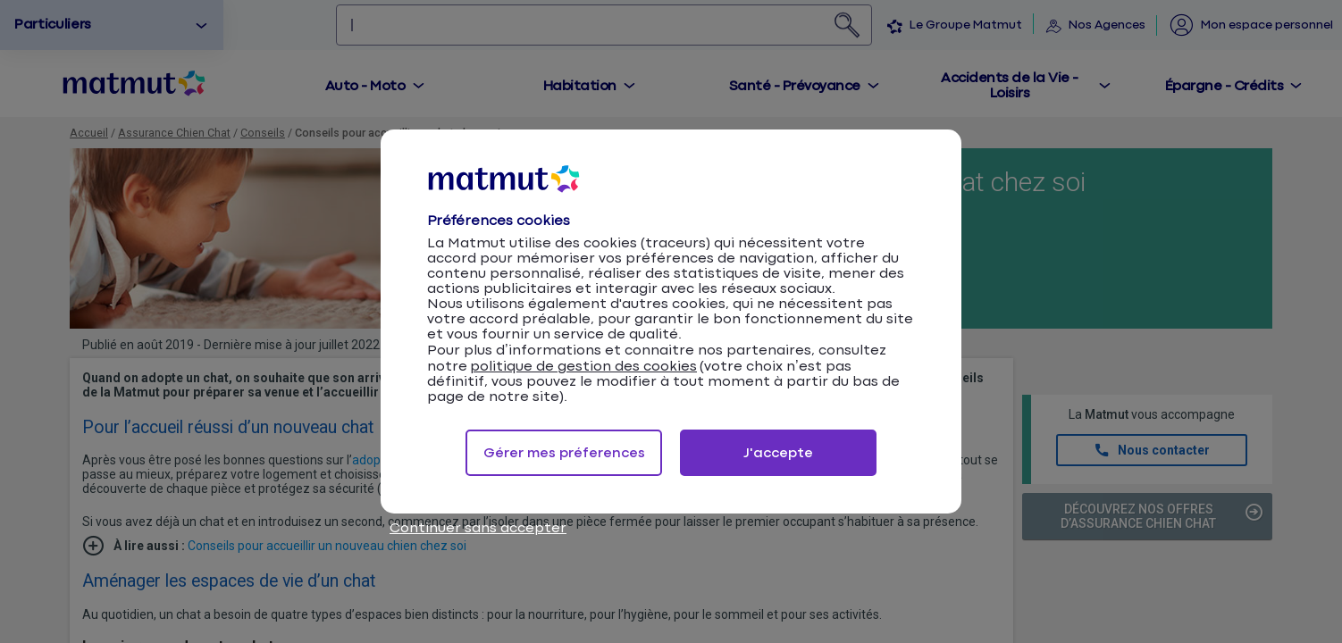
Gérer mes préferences (564, 453)
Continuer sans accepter (478, 528)
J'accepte (778, 453)
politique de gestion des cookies (583, 366)
